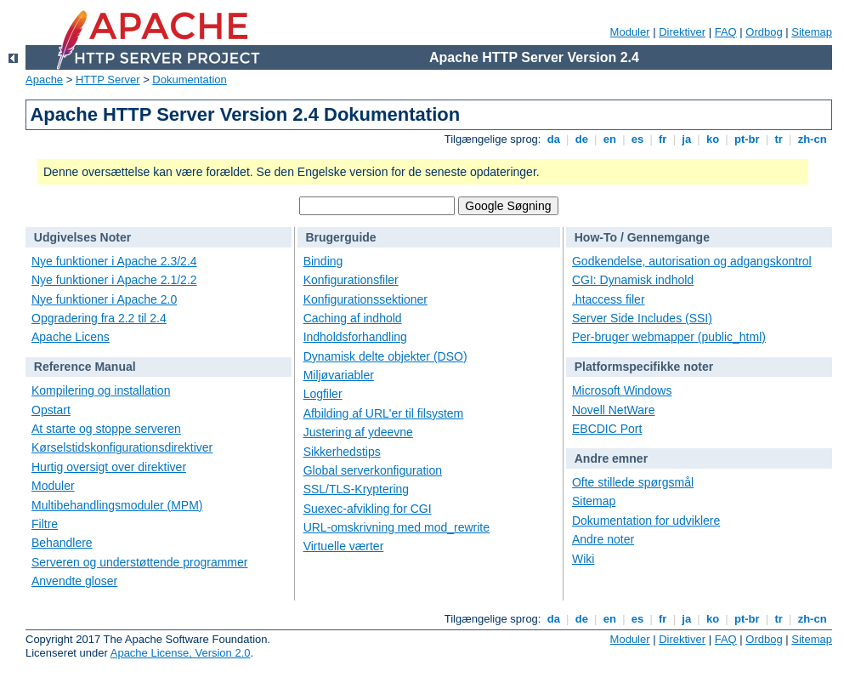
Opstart (51, 410)
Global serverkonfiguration (372, 470)
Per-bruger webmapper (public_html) (669, 337)
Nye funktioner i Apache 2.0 (104, 299)
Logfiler (323, 394)
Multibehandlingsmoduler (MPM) (117, 505)
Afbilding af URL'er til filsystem (383, 413)
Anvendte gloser (74, 581)
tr (779, 139)
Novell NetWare (613, 410)
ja (686, 139)
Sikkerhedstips (342, 451)
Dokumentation (189, 79)
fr (662, 139)
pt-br (746, 139)
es (637, 139)
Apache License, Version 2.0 (180, 652)
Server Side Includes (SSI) (642, 318)
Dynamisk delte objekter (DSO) (385, 356)
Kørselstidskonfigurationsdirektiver (121, 447)
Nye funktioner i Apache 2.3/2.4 (114, 261)
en (609, 139)
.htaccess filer (608, 299)
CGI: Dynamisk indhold (633, 280)
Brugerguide (340, 237)
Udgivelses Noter (82, 237)
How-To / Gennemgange (642, 237)
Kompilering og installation (100, 390)
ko (712, 139)
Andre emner (611, 458)
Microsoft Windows (621, 390)
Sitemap (811, 32)
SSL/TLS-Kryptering (356, 489)
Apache (44, 79)
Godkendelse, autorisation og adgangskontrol (692, 261)
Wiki (583, 559)
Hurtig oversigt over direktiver (108, 467)
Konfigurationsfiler (351, 280)
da (553, 139)
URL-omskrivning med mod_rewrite (396, 527)
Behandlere (62, 542)
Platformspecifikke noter (644, 366)
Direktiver (682, 32)
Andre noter (603, 539)
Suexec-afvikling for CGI (367, 508)
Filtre (44, 524)
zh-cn (812, 139)
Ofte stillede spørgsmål (633, 482)
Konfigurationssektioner (365, 299)
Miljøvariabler (338, 375)
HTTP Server (108, 79)
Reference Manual (85, 366)
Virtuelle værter (343, 546)
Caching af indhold (352, 318)
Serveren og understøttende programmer (139, 562)
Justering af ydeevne (358, 432)
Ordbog (763, 32)
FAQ (726, 32)
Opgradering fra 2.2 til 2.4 (99, 318)
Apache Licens (70, 337)
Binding (323, 261)
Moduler (630, 32)
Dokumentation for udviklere (646, 520)
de (581, 139)
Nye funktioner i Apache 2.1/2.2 (114, 280)
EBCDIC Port (607, 428)
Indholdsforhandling (355, 337)
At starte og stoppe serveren (106, 428)
